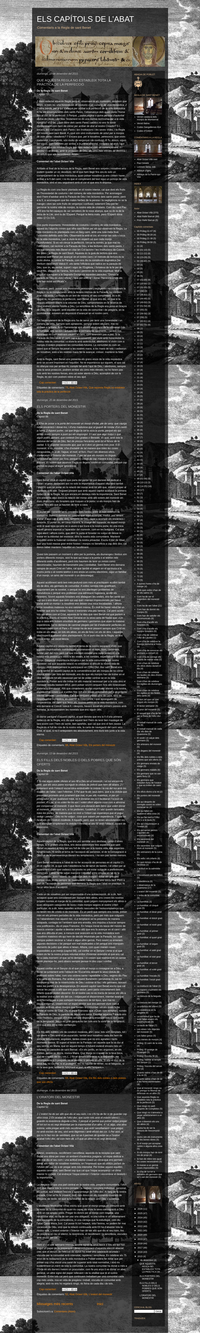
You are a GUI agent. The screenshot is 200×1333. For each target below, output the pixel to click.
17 (138, 362)
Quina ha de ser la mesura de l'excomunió (148, 1129)
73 (66, 387)
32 (138, 418)
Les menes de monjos (148, 1039)
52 (66, 1294)
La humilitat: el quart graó (149, 937)
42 (138, 456)
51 (138, 497)
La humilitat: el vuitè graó (149, 969)
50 (138, 493)
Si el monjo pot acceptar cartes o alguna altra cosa (149, 1144)
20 (138, 373)
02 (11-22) (142, 253)
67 (138, 557)
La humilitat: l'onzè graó (148, 979)
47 (138, 475)
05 (138, 272)
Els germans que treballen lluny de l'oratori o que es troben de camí (149, 783)
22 (138, 381)
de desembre (147, 1260)
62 (138, 538)
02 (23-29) (142, 257)
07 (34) (140, 291)
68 (138, 561)
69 (138, 565)
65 (138, 550)
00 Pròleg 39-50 (145, 242)
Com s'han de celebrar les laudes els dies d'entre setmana (149, 675)
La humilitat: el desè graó (149, 912)
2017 (140, 1247)
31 (138, 415)
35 (138, 430)
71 (138, 572)
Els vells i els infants (147, 858)
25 (138, 392)
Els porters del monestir (102, 745)
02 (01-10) (142, 250)
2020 (140, 1234)
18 (138, 366)
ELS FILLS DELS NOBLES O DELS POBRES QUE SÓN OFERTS (151, 1287)
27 (138, 400)
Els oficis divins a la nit (148, 791)
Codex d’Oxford (144, 131)
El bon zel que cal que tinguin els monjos (148, 700)
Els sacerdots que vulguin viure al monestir (149, 847)
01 (138, 246)
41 (138, 452)
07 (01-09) (142, 280)
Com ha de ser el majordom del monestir (148, 598)
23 (138, 385)
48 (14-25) (142, 486)
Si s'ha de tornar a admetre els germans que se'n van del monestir (149, 1174)
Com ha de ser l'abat (147, 605)
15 (138, 355)
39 (138, 445)
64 (138, 546)
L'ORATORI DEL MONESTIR (58, 1097)
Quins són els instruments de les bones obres (149, 1138)
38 (138, 441)
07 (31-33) (142, 287)
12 (138, 343)
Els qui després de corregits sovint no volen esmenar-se (149, 804)
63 (138, 542)
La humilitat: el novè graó (149, 924)
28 (138, 403)
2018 (140, 1243)
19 (138, 370)
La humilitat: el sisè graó (149, 956)
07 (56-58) (142, 313)
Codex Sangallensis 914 (149, 127)
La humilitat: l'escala (147, 976)
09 (138, 332)
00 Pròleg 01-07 (145, 231)
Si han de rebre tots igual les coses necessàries (149, 1160)
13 (138, 347)
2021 (140, 1230)
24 (138, 388)
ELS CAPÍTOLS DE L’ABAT (85, 19)
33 (138, 422)
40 (138, 448)
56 (138, 516)
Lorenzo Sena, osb (146, 167)
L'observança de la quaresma (146, 886)
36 (138, 433)
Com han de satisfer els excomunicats (148, 617)
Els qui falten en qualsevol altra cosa (147, 812)
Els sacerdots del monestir (145, 840)
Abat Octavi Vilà (78, 387)
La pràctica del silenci (147, 1006)
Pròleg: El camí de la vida (149, 1043)
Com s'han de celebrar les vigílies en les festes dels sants (148, 693)
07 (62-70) (142, 324)
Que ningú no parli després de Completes (148, 1107)
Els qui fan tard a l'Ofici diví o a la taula (148, 818)
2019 (140, 1239)
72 (138, 576)
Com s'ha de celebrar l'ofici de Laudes (147, 636)
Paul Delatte (143, 163)
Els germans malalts (147, 770)
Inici (100, 1304)
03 (138, 265)
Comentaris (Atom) (64, 1311)
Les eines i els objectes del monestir (148, 1030)
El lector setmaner (146, 706)
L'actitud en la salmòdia (148, 868)
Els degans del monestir (148, 750)
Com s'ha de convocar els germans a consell (149, 651)
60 (138, 531)
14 (138, 351)
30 (138, 411)
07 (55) (140, 309)
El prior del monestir (147, 709)
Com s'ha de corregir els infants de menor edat (149, 658)
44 (138, 463)
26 (138, 396)
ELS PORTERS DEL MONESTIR (61, 406)
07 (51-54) (142, 306)
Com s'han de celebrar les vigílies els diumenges (149, 682)
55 (138, 512)
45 (138, 467)
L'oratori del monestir (100, 1294)
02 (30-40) (142, 261)
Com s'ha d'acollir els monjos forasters (147, 630)
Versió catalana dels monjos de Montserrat (147, 118)
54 (138, 509)
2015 (140, 1256)
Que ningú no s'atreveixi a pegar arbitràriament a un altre (149, 1115)
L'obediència (143, 881)
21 (138, 377)
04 (138, 268)
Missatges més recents (55, 1304)
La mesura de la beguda (149, 996)
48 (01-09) (142, 478)
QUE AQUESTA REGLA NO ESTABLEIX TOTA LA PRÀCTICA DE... (151, 1268)
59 (66, 1078)
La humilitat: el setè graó (149, 950)
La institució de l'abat (147, 986)
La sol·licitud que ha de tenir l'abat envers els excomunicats (148, 1019)
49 (138, 490)
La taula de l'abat (145, 1025)
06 (138, 276)
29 (138, 407)
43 (138, 460)
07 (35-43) (142, 295)
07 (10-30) (142, 283)
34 (138, 426)
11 (138, 340)
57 (138, 520)
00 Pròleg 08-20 (145, 234)
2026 (140, 1209)
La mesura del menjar (147, 1002)
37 (138, 437)
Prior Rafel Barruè (146, 220)
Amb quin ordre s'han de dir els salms (149, 591)
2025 (140, 1213)
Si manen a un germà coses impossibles (147, 1166)
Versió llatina (143, 123)
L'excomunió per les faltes (149, 875)
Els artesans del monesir (149, 744)
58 (138, 524)
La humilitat (142, 901)
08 (138, 328)
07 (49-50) (142, 302)
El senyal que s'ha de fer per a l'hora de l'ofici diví (149, 714)
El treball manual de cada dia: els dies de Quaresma (149, 731)
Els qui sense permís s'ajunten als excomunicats (147, 833)
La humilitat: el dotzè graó (149, 918)
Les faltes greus (145, 1035)
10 (138, 336)
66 (66, 745)
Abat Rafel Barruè (145, 216)
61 (138, 535)
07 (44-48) (142, 298)
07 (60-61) (142, 321)
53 (138, 505)
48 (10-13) (142, 482)
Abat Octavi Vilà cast (147, 159)
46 (138, 471)
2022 (140, 1226)
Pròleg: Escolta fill (145, 1056)
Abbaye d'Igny (144, 170)
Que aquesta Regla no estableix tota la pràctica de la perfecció (149, 1100)
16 (138, 358)
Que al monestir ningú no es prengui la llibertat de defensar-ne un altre (149, 1091)
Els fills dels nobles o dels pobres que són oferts (149, 758)
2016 (140, 1252)
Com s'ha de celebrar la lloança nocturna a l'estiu (149, 642)
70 (138, 568)
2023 (140, 1222)
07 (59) (140, 317)
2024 (140, 1217)
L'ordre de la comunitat (148, 895)
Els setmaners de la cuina (149, 852)
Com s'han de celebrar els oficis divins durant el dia (149, 666)
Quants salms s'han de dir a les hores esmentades (149, 1080)
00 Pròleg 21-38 (145, 238)
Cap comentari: (48, 382)
